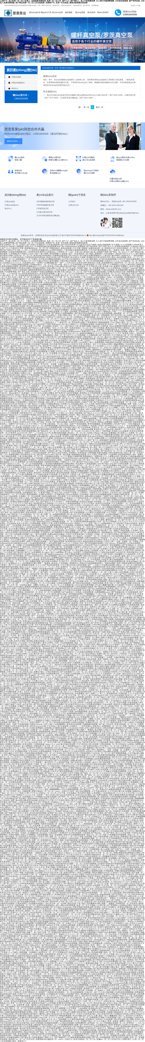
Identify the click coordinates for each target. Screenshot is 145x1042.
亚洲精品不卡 (16, 547)
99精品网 (41, 362)
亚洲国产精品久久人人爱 (122, 996)
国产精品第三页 (129, 912)
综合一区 (75, 451)
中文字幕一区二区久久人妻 (80, 695)
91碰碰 (58, 779)
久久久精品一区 (75, 677)
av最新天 (89, 970)
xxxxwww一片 (83, 880)
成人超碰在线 (75, 516)
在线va (8, 281)
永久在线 (20, 489)
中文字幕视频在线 (132, 505)
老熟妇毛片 (126, 255)
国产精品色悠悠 (109, 590)
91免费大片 (65, 404)
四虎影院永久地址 (19, 281)
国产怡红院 (74, 255)
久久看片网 (45, 407)
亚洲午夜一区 (68, 686)
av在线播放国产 (59, 442)
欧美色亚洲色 (50, 608)
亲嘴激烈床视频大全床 (32, 818)
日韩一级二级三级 (115, 357)
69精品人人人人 (81, 523)
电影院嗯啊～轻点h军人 (68, 661)
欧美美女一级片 (90, 344)
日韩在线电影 (103, 836)
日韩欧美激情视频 (89, 418)
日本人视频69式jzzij (82, 871)
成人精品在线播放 (34, 970)
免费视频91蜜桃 (92, 293)
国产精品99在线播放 (22, 458)
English (133, 5)
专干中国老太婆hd (62, 800)
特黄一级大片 (64, 265)
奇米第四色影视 (49, 473)
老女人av (88, 288)
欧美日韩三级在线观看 (32, 525)
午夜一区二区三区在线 (66, 268)
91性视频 (18, 429)
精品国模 (77, 560)
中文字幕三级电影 (80, 248)
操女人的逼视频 (118, 788)
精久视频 (130, 1019)
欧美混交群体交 (9, 518)
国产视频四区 (135, 643)
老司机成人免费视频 (45, 491)
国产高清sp (115, 836)
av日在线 (64, 757)
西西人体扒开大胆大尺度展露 (30, 599)
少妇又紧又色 (105, 317)
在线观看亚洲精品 (10, 846)
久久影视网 (135, 730)
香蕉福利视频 (82, 398)
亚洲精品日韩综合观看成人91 (23, 760)
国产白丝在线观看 (66, 301)
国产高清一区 (67, 1034)
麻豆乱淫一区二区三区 (70, 275)
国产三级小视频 (41, 254)
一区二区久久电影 (76, 836)
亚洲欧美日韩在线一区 (42, 297)
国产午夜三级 (25, 703)
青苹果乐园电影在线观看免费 (19, 531)
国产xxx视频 (84, 646)
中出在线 (111, 601)
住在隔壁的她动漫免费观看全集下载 (49, 246)
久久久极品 (13, 952)
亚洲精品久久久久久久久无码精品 (95, 699)
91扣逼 (72, 371)
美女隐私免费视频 (93, 274)
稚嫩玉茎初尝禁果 (78, 1012)
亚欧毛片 (122, 512)
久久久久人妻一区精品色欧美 (49, 579)
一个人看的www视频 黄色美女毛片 (91, 429)
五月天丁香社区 (110, 782)
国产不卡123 (14, 565)
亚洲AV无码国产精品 (66, 708)
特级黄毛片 (34, 388)
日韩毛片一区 (114, 683)
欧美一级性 (94, 605)
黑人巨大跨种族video (94, 617)
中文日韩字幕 (79, 990)
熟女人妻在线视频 (119, 257)
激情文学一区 (65, 322)
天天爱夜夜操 (5, 270)
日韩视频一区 (106, 478)
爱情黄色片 (59, 380)
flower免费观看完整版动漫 (120, 326)
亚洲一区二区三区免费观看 (50, 592)
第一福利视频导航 (51, 578)
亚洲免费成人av (100, 601)
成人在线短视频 (50, 853)
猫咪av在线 (67, 710)
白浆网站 (53, 561)
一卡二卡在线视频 (100, 288)
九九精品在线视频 (87, 648)
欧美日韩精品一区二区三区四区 (13, 245)
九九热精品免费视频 (84, 652)
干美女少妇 (11, 976)
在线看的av (81, 920)
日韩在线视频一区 (77, 679)
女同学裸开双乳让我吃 (118, 438)
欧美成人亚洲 (53, 266)
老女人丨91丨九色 (65, 286)
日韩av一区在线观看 (114, 277)
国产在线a (31, 245)
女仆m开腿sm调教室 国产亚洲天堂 (52, 393)
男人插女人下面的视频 (101, 431)
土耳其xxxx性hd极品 (134, 418)
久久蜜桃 (48, 438)
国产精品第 (105, 353)
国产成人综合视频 (76, 581)
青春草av (97, 726)
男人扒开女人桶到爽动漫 (51, 304)
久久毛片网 (29, 322)
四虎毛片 (45, 941)
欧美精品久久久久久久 (12, 263)
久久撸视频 (25, 500)
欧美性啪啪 (19, 556)
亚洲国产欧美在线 (120, 826)
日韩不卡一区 (12, 672)
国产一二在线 (93, 565)
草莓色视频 (125, 531)
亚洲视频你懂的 (82, 471)
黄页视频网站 (115, 545)
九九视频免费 (92, 335)
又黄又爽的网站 (24, 590)
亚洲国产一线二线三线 (29, 960)
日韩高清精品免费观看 (34, 753)
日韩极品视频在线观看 (20, 265)
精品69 (37, 909)
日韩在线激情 (98, 417)
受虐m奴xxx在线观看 (31, 621)
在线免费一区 (38, 826)
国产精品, (19, 348)
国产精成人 (13, 802)
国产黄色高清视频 (51, 373)
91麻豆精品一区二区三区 (31, 637)
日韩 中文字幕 (128, 970)
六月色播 (111, 954)
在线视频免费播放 (77, 364)
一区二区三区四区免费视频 (63, 391)
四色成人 (18, 400)
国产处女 (72, 822)
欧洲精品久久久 (15, 563)
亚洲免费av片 (61, 648)
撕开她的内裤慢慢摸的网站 (130, 284)
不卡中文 (19, 341)
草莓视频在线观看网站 (134, 351)
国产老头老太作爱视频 (133, 757)
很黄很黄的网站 (124, 721)
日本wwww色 (124, 670)
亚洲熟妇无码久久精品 (53, 540)
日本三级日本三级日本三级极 (17, 290)
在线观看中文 (28, 797)
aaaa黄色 (113, 339)
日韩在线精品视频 (30, 880)
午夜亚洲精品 (46, 983)
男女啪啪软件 (88, 469)
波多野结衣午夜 (29, 686)
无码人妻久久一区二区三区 (16, 1008)
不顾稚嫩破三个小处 (24, 550)
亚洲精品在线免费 (86, 900)
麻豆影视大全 (105, 996)
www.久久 (134, 379)
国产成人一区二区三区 (85, 465)
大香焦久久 (15, 572)
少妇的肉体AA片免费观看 (64, 438)
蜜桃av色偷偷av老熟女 (82, 346)
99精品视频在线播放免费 (117, 940)
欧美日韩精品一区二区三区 (128, 248)
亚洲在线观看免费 (32, 520)
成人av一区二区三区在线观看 (57, 512)
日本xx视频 (51, 583)
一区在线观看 (47, 603)
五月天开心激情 (52, 636)
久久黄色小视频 (75, 368)
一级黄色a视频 (109, 563)
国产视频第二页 (45, 880)
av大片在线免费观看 (119, 391)
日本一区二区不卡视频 (39, 670)
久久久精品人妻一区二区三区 (130, 659)
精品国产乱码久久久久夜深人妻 (34, 330)
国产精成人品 (59, 509)
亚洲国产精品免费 (74, 556)
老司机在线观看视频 (62, 342)
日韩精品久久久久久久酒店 (11, 397)
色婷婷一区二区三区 (17, 418)
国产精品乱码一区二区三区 (48, 431)
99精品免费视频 (118, 739)
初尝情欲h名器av (102, 889)
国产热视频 (109, 619)
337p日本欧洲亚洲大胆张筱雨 (111, 737)
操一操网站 (30, 315)
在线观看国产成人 (30, 493)
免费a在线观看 (55, 436)
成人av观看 (127, 315)
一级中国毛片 (48, 762)
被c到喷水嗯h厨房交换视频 (27, 800)
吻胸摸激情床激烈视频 (63, 549)
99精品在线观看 (135, 395)
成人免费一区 (46, 514)
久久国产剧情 (129, 388)
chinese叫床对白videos (93, 540)
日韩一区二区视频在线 (39, 874)
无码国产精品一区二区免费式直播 (90, 268)
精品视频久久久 (73, 330)
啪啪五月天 (124, 661)
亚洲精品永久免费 (8, 588)
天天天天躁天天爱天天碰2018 (40, 331)
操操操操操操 (105, 894)
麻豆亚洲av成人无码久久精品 (63, 471)
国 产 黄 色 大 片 (57, 303)
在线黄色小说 (56, 710)
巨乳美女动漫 (76, 561)
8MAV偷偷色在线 (53, 357)
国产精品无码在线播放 (25, 310)
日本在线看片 (109, 254)
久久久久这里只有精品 (9, 422)
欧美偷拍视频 (83, 764)
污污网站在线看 (7, 1014)
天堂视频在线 (102, 406)
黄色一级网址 (138, 455)
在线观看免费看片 (103, 290)
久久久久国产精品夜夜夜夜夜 (116, 547)
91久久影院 (37, 359)
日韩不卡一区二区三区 (105, 382)
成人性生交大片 (79, 715)
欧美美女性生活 (11, 900)
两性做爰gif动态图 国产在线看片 (118, 436)
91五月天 (122, 306)
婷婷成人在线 (134, 898)
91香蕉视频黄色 (65, 386)
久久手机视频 (134, 391)
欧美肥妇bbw (71, 541)
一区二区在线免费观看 (133, 503)
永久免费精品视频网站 (112, 507)
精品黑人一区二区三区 (77, 433)
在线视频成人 (21, 929)
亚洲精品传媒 (28, 400)
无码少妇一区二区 (83, 817)
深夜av (40, 540)
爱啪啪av (74, 480)
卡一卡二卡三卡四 (20, 522)
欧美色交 (133, 431)
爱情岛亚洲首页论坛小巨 (26, 324)
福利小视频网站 (29, 579)
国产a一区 (124, 449)
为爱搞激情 (105, 315)
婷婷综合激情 (19, 512)
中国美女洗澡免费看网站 (60, 874)
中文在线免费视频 (110, 961)
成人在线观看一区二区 (128, 493)
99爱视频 (130, 272)
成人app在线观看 (30, 435)
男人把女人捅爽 (85, 858)
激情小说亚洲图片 (10, 817)
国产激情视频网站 (31, 360)
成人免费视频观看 (83, 489)
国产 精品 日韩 (24, 272)
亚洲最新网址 (84, 312)
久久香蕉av (124, 710)
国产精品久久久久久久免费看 (114, 909)
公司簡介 (72, 201)
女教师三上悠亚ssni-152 (84, 547)
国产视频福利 (88, 748)
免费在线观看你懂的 (79, 348)
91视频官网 (77, 456)
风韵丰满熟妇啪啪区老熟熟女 (100, 516)
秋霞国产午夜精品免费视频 (42, 272)
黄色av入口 (76, 655)
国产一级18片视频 (115, 764)
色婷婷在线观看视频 (66, 616)
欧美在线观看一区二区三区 (55, 607)
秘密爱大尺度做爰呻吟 (80, 473)
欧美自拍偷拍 (55, 505)
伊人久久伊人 (102, 648)
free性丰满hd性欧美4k (20, 726)
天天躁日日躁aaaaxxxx (96, 281)
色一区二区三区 (108, 409)
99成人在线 (9, 299)
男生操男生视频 (78, 322)
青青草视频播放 (94, 424)
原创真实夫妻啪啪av (67, 808)
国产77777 (101, 941)
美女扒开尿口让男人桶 (21, 862)
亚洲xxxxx (105, 808)
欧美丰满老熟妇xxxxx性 (64, 523)
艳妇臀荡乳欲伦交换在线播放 (43, 500)
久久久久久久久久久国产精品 (132, 446)
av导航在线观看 (134, 543)
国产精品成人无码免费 (50, 275)
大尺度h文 (99, 628)
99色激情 (114, 798)
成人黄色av (16, 476)
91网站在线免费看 (77, 290)
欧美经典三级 (133, 359)
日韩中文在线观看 (46, 630)
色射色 (41, 512)
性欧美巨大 (65, 703)
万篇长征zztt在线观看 (129, 514)
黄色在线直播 (66, 248)
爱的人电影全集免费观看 (64, 484)
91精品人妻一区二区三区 (49, 585)
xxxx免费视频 (114, 989)
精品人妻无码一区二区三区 (118, 304)
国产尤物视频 (95, 270)
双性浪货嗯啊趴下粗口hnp (55, 556)
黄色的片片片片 (138, 1012)
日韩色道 (107, 943)
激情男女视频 (53, 619)
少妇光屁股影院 (58, 531)
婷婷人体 (11, 923)
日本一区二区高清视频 (70, 960)
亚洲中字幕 (23, 366)
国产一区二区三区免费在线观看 (13, 505)
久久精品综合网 (91, 713)
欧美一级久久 (94, 523)
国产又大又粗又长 (101, 970)
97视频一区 (24, 574)
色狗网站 (16, 728)
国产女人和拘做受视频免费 (63, 587)
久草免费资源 (91, 322)
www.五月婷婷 (35, 699)
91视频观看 (109, 871)
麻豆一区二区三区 (50, 808)
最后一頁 (99, 107)
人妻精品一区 (88, 637)
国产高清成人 (9, 777)
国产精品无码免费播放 (57, 375)
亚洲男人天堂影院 (47, 451)
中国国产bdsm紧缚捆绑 (107, 932)
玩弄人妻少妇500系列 (76, 407)
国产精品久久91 (127, 534)
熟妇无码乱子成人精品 (77, 903)
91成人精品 (24, 446)
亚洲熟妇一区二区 (7, 259)
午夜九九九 (96, 331)
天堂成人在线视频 (67, 373)
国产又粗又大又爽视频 (43, 511)
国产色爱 (125, 286)
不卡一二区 (42, 679)
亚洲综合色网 (68, 436)
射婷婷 (84, 516)
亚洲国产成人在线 (55, 813)
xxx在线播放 (28, 303)
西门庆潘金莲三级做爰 (27, 679)
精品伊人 (80, 536)
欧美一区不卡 (114, 648)
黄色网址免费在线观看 (132, 342)
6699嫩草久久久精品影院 (78, 270)
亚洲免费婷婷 (81, 1023)
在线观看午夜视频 (28, 415)
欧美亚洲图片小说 (88, 779)
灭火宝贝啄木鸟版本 (19, 540)
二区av (106, 655)
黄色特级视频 (86, 567)
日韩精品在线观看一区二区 (47, 420)
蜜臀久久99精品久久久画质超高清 (106, 1010)
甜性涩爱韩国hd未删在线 (67, 681)
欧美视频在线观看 (21, 288)
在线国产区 (138, 313)
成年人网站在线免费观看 (65, 905)
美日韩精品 (32, 286)
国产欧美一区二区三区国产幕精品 (84, 295)
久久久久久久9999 (52, 321)
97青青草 (86, 359)
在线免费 (19, 737)
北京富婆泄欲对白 (89, 614)
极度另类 (9, 576)
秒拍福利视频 (97, 952)
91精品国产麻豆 (127, 646)
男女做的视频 (138, 715)
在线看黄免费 (134, 605)
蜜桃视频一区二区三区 (123, 313)
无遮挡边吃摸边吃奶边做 (35, 257)
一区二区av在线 (110, 934)
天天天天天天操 (98, 766)
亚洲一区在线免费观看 (79, 389)
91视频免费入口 (133, 569)
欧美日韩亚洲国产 (102, 912)
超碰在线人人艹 (51, 322)
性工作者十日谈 (51, 386)
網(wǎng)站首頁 (34, 14)
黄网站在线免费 (66, 578)
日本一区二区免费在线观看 (11, 782)
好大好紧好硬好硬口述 (92, 397)
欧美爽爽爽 (83, 831)
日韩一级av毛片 (28, 612)
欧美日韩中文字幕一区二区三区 (99, 853)
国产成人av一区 (68, 398)
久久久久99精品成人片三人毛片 (109, 333)
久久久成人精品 (111, 869)
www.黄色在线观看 (118, 963)
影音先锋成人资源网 (94, 654)
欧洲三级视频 (54, 688)
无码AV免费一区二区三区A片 (44, 996)
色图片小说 (13, 570)
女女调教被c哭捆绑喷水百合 (88, 931)
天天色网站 (138, 596)
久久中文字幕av (31, 424)
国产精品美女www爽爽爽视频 (40, 284)
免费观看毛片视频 (97, 1017)
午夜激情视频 (39, 744)
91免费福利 (32, 505)
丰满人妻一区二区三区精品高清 (130, 525)
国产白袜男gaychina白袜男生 (121, 616)
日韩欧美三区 (16, 797)
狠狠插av (92, 941)
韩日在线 (122, 587)
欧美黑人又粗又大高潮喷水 (69, 467)
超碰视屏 (4, 330)
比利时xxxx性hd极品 (15, 587)
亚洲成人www (78, 487)
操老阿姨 (120, 458)
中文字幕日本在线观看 (72, 590)
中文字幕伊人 (72, 482)
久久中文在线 (37, 817)
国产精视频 (137, 619)
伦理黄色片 (90, 1019)
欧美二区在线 (84, 645)
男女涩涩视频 (119, 1019)
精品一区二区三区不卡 (64, 335)
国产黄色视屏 (64, 257)
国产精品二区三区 (115, 485)
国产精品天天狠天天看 (133, 737)
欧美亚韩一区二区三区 (111, 274)
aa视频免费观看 (59, 514)
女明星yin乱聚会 (55, 518)
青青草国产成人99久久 (78, 690)
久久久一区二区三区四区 (64, 292)
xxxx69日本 (95, 880)
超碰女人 (102, 990)
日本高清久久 (81, 362)
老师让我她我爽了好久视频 (108, 245)
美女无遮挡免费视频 (43, 625)
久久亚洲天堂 (58, 529)
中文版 (138, 5)
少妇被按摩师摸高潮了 (38, 543)
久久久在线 (42, 266)
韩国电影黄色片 (93, 529)
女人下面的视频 (23, 708)
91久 (13, 317)
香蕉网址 (83, 393)
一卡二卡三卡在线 (82, 675)
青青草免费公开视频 (19, 364)
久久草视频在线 (67, 585)
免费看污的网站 (11, 1030)
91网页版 (123, 693)
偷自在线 (45, 561)
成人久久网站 (21, 961)
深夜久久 (17, 319)
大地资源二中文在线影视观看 (131, 654)
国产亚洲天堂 (96, 623)
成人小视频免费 (24, 791)
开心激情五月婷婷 (50, 943)
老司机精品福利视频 (30, 451)
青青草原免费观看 (46, 652)
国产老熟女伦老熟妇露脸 (92, 655)
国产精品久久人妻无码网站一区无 (43, 328)
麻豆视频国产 (44, 446)
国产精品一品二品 (66, 397)
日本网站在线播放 (115, 360)
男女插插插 (90, 386)
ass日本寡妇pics (100, 692)
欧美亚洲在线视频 (34, 418)
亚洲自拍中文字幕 (50, 911)
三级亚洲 (60, 252)
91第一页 (136, 413)
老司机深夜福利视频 (38, 813)
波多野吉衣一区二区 (45, 333)
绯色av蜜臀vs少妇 (118, 491)
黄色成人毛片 (62, 954)
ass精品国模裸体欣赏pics (73, 545)
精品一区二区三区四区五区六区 (87, 643)
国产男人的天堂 (9, 884)
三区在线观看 (105, 739)
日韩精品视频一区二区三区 (103, 384)
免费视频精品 (48, 335)
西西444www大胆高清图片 (39, 798)
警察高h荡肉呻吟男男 (83, 692)
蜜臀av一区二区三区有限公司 (58, 612)
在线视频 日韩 (91, 836)
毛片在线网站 (113, 627)
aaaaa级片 (78, 279)
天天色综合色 (132, 599)
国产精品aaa (46, 596)
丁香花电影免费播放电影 (54, 464)
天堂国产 (52, 413)
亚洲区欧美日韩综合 (67, 426)
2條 (79, 107)
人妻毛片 (42, 379)
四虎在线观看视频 (28, 431)
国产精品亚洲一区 (67, 550)
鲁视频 (52, 979)
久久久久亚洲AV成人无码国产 (117, 268)
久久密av (61, 413)
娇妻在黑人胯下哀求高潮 (95, 902)
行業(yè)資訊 (16, 77)
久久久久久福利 (45, 442)
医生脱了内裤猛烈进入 (100, 556)
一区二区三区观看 (18, 494)
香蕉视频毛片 (36, 509)
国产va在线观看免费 (25, 1007)
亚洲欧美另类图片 (44, 293)
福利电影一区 (90, 697)
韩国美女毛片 (18, 949)
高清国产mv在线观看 (19, 328)
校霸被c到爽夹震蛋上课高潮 (23, 351)
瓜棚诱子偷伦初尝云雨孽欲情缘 (115, 489)
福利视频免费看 (81, 712)
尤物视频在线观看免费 (9, 730)
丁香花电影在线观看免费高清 (76, 250)
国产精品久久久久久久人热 (110, 958)
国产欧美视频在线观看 (86, 339)
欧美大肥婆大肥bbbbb (116, 567)
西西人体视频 (12, 279)
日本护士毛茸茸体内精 (75, 534)
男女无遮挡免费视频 (18, 377)
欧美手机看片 (57, 480)
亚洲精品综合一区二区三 (105, 525)
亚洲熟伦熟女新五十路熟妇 (116, 330)
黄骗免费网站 (119, 344)
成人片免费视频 (64, 742)
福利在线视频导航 (12, 478)
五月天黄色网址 (111, 936)
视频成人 (40, 878)
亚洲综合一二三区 (64, 520)
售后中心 (14, 88)
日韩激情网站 (12, 295)
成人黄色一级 (95, 447)
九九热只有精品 (45, 1027)
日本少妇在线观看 (117, 695)
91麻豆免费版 (28, 369)
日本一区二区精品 (64, 923)
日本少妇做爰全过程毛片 (66, 339)
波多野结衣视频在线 (40, 250)
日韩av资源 (54, 570)
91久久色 (26, 771)
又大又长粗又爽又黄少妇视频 (132, 369)
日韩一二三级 (56, 446)
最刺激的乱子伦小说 (52, 748)
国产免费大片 (18, 333)
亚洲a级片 (90, 578)
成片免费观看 (66, 319)
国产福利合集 (9, 842)
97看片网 (104, 605)
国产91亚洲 (91, 422)
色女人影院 (8, 458)
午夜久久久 (51, 382)
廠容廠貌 (68, 12)
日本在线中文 (133, 512)
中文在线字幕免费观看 (98, 250)
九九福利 (133, 406)
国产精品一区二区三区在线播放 (97, 775)
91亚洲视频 (42, 476)
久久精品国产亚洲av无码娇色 (126, 523)
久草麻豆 (107, 771)
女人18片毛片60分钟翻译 (81, 862)
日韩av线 (139, 979)
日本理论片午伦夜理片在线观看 (88, 885)
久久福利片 (5, 540)
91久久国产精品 (120, 574)
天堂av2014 (136, 610)
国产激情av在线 (111, 813)
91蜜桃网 (113, 455)
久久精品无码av (54, 766)
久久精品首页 (70, 961)
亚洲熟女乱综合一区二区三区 (98, 722)
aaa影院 (24, 634)
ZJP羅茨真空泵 (42, 209)
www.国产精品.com (36, 377)
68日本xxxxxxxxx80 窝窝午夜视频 (93, 411)
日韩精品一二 (75, 726)
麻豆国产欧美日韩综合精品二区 (77, 1005)
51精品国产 (53, 833)
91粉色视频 (132, 703)
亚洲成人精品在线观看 (74, 617)
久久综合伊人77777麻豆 (110, 286)
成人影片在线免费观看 (103, 313)
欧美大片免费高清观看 (32, 335)
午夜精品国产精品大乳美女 (79, 945)
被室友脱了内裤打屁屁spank (49, 324)
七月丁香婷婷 (59, 733)
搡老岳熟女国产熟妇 (68, 266)
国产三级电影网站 (41, 487)
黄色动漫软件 (79, 978)
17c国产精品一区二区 (9, 275)
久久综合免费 (124, 833)
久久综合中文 (60, 503)
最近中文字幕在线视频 (30, 375)
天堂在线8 (33, 751)
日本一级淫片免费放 (120, 317)
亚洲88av (104, 806)
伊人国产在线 (99, 484)
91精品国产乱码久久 (77, 440)
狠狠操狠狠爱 (104, 322)
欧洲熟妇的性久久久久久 (55, 377)
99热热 (63, 321)
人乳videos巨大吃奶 (76, 728)
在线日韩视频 (5, 353)
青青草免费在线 (85, 299)
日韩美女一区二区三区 (84, 438)
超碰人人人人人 (61, 1007)
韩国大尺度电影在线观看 (37, 541)
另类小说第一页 (43, 932)
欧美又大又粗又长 (111, 540)
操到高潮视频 (133, 809)
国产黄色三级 (6, 512)
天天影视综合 (116, 701)
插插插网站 (17, 744)
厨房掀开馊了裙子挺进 (39, 574)
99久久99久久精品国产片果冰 (23, 292)
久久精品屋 (116, 556)
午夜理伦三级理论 (21, 809)
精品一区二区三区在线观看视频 (91, 261)
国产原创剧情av (38, 317)
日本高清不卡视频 (19, 407)
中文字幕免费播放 (134, 851)
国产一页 (72, 254)
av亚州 (69, 941)
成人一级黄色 (114, 250)
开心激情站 (61, 981)
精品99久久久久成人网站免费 (85, 259)
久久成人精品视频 (52, 663)
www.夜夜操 (68, 279)
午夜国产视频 (44, 493)
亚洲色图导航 (128, 482)
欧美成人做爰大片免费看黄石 (123, 775)
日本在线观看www (45, 1005)
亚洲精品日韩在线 (121, 1014)
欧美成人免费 (9, 800)
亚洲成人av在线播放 (120, 431)
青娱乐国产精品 (42, 288)
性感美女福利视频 (68, 925)
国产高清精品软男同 (81, 623)
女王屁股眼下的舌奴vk (124, 585)
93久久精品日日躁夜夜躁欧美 (18, 283)
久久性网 (102, 916)
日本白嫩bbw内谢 (58, 717)
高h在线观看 (38, 342)
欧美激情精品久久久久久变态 (19, 681)
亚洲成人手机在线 (131, 485)
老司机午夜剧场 (107, 681)
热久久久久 (45, 480)
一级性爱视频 (137, 255)
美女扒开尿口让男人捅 (95, 306)
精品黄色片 (5, 527)
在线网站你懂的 (23, 646)
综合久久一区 (38, 426)
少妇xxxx (78, 748)
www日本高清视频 (11, 389)
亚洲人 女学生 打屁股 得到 (111, 550)
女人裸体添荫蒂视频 (76, 1019)
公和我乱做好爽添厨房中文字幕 (120, 460)
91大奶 (74, 703)
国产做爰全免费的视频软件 (91, 255)
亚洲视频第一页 (78, 284)
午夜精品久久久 (94, 688)
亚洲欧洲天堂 (42, 690)
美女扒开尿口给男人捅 (14, 596)
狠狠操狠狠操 (16, 697)
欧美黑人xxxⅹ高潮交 (79, 342)
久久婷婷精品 (113, 265)
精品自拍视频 (115, 482)
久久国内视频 (12, 337)
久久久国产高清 (117, 981)
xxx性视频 (51, 1003)
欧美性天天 (118, 478)
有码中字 (65, 737)
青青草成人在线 (127, 415)
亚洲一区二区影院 (83, 952)
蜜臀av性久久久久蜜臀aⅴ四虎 (107, 456)
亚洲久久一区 (125, 607)
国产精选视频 (135, 489)
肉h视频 (118, 822)
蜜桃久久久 (23, 655)
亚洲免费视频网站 (117, 418)
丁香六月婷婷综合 (50, 929)
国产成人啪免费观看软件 (109, 487)
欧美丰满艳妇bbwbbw (98, 683)
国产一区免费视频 (40, 570)
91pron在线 (139, 847)
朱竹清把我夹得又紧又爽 (135, 469)
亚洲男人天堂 (5, 578)
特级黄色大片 (97, 554)
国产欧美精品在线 (66, 693)
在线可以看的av (80, 572)
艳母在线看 (128, 768)
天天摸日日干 (64, 474)
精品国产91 (47, 346)
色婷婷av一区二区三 (77, 786)
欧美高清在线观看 (22, 616)
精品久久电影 (120, 599)
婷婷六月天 (9, 751)
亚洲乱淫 (18, 992)
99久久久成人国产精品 (71, 357)
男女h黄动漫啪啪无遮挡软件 (38, 306)
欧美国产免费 (16, 303)
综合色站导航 (5, 949)
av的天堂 (140, 625)
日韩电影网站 (85, 753)
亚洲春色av (103, 802)
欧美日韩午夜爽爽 (12, 891)
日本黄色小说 (16, 621)
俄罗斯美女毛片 (94, 373)
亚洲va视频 (56, 507)
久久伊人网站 (96, 308)
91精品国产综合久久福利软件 (97, 545)
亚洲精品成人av (17, 313)
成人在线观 (68, 447)
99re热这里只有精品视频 (113, 679)
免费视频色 (64, 295)
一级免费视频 (37, 373)
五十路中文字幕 (20, 484)
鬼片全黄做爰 (63, 726)
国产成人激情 (44, 882)
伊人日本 (62, 283)
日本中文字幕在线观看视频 (129, 259)
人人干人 (35, 590)
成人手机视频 (37, 458)
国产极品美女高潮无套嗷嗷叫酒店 (17, 822)
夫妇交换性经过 (25, 570)
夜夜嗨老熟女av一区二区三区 (37, 248)
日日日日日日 (31, 549)
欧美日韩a (111, 413)
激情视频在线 (9, 961)
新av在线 (110, 429)
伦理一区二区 (80, 911)
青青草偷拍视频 (49, 418)
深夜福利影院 (119, 922)
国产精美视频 (9, 550)
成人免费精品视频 (33, 561)
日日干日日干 (48, 659)
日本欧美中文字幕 (99, 360)
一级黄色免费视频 (71, 502)
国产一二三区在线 (36, 433)
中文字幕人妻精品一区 (135, 299)
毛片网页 (89, 512)
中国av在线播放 (108, 270)
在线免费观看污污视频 (45, 351)
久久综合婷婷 (98, 346)
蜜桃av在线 (139, 482)
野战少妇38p (51, 257)
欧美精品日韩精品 (117, 855)
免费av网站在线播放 (93, 496)
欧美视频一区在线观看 (40, 771)
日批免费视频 (86, 960)
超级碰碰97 (21, 259)
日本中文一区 (91, 621)
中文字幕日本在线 (101, 784)
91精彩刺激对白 (124, 650)
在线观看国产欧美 (59, 849)
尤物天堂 (126, 701)
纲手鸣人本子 (30, 333)
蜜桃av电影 (130, 684)
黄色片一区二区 (116, 806)
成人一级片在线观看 (38, 534)
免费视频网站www (102, 592)
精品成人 (79, 636)
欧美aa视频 (134, 876)
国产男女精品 (39, 704)
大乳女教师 (103, 610)
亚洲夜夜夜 (23, 275)
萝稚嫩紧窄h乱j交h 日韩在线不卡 (115, 856)
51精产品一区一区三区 (14, 536)
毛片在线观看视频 (66, 666)
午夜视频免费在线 (73, 377)
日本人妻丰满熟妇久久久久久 (42, 871)
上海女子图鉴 (117, 943)
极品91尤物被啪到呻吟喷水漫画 (62, 670)
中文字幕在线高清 (99, 791)
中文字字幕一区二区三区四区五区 (56, 912)
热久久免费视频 (57, 552)
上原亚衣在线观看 (57, 574)
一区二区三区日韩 (49, 265)
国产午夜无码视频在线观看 (95, 272)
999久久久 (132, 293)
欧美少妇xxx (56, 737)
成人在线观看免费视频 (123, 760)
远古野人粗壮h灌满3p (125, 960)
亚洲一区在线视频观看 (12, 581)
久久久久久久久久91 (78, 806)
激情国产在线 (34, 661)
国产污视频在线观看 (74, 989)
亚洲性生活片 (110, 248)
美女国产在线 (119, 424)
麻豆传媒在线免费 (67, 744)
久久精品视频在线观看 (9, 1028)
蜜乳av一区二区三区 (124, 565)
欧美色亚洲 (36, 295)
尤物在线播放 (60, 270)
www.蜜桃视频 (116, 625)
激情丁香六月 (93, 440)
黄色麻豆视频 (30, 355)
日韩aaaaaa (55, 668)
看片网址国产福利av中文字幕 (72, 598)
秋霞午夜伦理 (34, 275)
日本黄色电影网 (53, 245)
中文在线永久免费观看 (110, 355)
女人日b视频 (36, 864)
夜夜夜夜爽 (90, 379)
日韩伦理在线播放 (109, 498)
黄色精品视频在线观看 (130, 741)
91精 (96, 377)
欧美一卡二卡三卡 (135, 257)
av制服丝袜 (125, 683)
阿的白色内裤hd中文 (57, 855)
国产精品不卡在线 (116, 802)
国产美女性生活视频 (111, 308)
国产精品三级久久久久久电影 (119, 941)
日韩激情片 (63, 838)
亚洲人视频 (55, 306)
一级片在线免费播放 (119, 353)
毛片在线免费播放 (32, 596)
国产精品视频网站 (60, 415)
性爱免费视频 (27, 853)
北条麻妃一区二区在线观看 (30, 496)
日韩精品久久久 (98, 817)
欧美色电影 (10, 310)
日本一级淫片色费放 (76, 293)
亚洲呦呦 (39, 797)
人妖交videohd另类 (92, 355)
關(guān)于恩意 (46, 14)
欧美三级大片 (110, 583)
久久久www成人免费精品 (62, 1017)
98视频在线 (49, 999)
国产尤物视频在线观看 (101, 527)
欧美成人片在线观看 (60, 563)
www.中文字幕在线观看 (74, 987)
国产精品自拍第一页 (13, 326)
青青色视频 (81, 755)
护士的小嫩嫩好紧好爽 (104, 585)
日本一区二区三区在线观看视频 (45, 693)
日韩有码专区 (37, 547)
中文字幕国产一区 (116, 645)
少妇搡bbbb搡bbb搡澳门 (123, 301)
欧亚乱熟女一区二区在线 (71, 431)
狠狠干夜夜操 (12, 382)
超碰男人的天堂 (58, 731)
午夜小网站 (95, 458)
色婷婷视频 (138, 996)
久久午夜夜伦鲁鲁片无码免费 (46, 474)
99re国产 (115, 369)
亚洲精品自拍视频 (119, 500)
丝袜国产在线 (6, 934)
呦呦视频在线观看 (41, 303)
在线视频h (15, 762)
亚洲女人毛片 (103, 701)
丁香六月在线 (49, 795)
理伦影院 (45, 972)
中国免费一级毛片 (90, 762)
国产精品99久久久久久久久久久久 (122, 366)
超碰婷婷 (63, 741)
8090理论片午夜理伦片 (119, 283)
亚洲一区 (113, 659)
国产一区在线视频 (14, 525)
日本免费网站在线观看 (78, 954)
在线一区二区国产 (102, 462)
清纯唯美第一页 (31, 592)
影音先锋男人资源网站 (113, 362)
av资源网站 (112, 427)
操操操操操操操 (38, 337)
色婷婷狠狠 (60, 444)
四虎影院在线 (13, 438)
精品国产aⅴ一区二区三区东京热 (18, 426)
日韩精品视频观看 (64, 583)
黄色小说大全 (47, 1019)
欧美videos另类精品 (96, 436)
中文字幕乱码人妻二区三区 (123, 335)
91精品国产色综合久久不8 (55, 713)
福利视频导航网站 (76, 594)
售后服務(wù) (50, 91)
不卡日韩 (68, 409)
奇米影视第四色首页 (30, 274)
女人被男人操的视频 (69, 312)
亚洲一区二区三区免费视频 (29, 277)
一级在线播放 (104, 364)
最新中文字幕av (74, 359)
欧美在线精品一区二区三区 (81, 328)
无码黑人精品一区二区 (44, 478)
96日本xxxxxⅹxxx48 (50, 295)
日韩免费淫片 (21, 608)
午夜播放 (70, 574)
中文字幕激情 (96, 590)
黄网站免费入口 (101, 438)
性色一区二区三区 (65, 379)
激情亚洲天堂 (138, 780)
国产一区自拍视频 (125, 1017)
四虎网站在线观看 (118, 1036)
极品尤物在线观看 (26, 380)
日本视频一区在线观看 (119, 690)
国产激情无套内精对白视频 (104, 960)
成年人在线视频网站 (57, 724)
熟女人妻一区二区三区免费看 (46, 353)
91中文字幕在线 (48, 621)
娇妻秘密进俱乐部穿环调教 (56, 485)
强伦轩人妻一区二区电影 (81, 474)
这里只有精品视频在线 (107, 820)
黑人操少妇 (72, 514)
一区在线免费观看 (132, 426)
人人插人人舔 (72, 804)
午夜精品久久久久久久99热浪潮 (109, 400)
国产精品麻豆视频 (124, 583)
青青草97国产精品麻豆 (104, 404)
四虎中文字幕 (18, 865)
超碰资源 (140, 265)
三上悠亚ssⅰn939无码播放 (33, 485)
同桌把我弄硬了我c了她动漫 (123, 713)
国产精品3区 (18, 355)
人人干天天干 (97, 1001)
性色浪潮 (86, 590)
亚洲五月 (4, 371)
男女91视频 (122, 703)
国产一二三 (39, 322)
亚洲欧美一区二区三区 (44, 380)
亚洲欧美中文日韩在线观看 (62, 281)
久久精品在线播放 (62, 1001)
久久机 (52, 444)
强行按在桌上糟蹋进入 (18, 829)
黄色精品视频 (76, 310)
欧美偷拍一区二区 (101, 502)
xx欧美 (138, 532)
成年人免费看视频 (96, 342)
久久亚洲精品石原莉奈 (108, 672)
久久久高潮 (89, 404)
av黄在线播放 (99, 277)
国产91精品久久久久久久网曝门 (107, 407)
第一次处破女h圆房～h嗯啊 (27, 585)
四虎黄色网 (109, 842)
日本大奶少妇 (90, 549)
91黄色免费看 (112, 306)
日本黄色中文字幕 (79, 918)
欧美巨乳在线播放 (30, 397)
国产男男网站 (112, 905)
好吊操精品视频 (117, 831)
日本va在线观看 (71, 494)
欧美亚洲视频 (73, 393)
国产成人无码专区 (110, 654)
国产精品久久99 (72, 326)
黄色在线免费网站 (119, 290)
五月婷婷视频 (76, 265)
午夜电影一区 (30, 706)
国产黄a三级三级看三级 (131, 386)
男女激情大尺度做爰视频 (86, 464)
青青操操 (93, 531)
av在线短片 (10, 885)
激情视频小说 (35, 920)
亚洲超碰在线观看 (64, 382)
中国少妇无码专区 (87, 608)
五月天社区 (9, 905)
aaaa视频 (88, 384)
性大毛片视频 (49, 547)
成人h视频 (73, 341)
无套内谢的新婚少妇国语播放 (15, 558)
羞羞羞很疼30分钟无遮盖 (22, 1025)
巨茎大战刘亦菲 (6, 873)
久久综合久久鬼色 (28, 507)
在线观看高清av (117, 505)
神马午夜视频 (80, 659)
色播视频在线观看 (90, 724)
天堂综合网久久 (6, 484)
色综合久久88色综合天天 (17, 804)
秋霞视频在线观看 (100, 858)
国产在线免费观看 (77, 512)
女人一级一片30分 (40, 869)
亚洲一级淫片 (126, 250)
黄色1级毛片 (22, 518)
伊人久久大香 (25, 337)
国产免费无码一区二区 (9, 447)
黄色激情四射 (112, 693)
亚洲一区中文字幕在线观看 (90, 603)
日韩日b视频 (22, 773)
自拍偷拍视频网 (112, 514)
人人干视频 (70, 362)
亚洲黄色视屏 (88, 265)
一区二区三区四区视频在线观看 (114, 945)
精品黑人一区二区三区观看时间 (118, 375)
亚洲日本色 (132, 594)
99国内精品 (55, 248)
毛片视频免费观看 (130, 312)
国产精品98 (102, 366)
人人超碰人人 (10, 827)
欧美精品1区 (128, 847)
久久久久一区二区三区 (69, 411)
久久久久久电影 (42, 789)
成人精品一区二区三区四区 (126, 681)
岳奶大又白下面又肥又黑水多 (65, 308)
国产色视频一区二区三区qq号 (78, 509)
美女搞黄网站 (24, 811)
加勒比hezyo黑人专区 (39, 724)
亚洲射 (59, 990)
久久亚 (77, 1021)
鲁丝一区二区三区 (8, 889)
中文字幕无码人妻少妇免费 (98, 266)
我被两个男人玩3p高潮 (122, 422)
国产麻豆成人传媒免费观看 (81, 570)
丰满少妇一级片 (13, 690)
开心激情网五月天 (90, 283)
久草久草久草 (71, 831)
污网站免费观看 (15, 940)
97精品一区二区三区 (104, 420)
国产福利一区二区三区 (110, 415)
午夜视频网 (103, 621)
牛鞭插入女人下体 (111, 449)
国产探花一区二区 (103, 788)
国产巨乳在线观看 (68, 245)
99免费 (44, 375)
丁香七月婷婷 (87, 277)
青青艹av (88, 520)
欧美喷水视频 (85, 326)
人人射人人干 (107, 643)
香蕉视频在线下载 (7, 739)
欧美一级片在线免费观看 (80, 791)
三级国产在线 (108, 496)
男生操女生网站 (24, 268)
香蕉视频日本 (42, 885)
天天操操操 (107, 818)
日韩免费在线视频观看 (94, 380)
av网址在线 (132, 896)
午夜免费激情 (95, 840)
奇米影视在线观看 (72, 402)
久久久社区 (117, 759)
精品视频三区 (28, 788)
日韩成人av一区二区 (64, 317)
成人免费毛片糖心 (37, 672)
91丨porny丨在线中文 (60, 791)
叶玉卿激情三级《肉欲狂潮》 (69, 418)
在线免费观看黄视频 (102, 759)
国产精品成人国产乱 (22, 552)
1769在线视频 (62, 909)
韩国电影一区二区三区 (111, 777)
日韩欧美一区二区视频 (39, 730)
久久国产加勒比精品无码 (39, 522)
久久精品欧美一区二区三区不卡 (56, 389)
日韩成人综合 (78, 543)
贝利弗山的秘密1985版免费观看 (40, 527)
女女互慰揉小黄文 (67, 636)
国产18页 (112, 697)
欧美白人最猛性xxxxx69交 (70, 469)
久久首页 (73, 950)
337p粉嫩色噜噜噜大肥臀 (68, 1025)
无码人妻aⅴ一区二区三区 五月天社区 (40, 339)
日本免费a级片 (91, 487)
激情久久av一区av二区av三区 (53, 645)
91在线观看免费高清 (8, 956)
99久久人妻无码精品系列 (51, 654)
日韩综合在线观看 (100, 299)
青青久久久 (102, 1028)
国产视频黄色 (92, 780)
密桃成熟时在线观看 (113, 342)
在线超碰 (122, 339)
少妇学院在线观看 (39, 453)
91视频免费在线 (52, 404)
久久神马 (21, 748)
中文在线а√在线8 (105, 344)
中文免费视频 (121, 404)
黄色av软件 (28, 469)
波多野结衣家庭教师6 (118, 784)
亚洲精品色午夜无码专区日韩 (99, 257)
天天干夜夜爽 (36, 762)
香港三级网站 (79, 379)
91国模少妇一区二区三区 (119, 610)
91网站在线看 (100, 844)
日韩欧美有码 (62, 369)
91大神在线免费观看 (35, 462)
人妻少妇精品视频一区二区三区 (31, 456)
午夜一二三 (5, 274)
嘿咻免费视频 (60, 735)
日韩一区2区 (76, 912)
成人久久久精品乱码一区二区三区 (83, 701)
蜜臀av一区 (133, 331)
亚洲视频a (113, 858)
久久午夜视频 (126, 245)
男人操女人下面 (89, 460)
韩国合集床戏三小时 (119, 722)
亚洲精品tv (41, 245)
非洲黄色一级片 (94, 292)
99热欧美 (123, 480)
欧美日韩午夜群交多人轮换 (90, 263)
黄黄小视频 (100, 637)
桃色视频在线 (107, 532)
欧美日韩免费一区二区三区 (126, 724)
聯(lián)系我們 (102, 12)
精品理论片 (33, 634)
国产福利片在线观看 (48, 360)
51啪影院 (140, 420)
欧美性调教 (24, 762)
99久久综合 (65, 679)
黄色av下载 (29, 348)
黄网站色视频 (79, 386)
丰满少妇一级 (132, 339)
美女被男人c (122, 433)
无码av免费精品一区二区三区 (73, 306)
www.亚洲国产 (11, 1019)
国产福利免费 (117, 388)
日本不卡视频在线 (81, 447)
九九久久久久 (117, 398)
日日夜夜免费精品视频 (81, 625)
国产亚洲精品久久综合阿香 (11, 824)
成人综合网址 (42, 891)
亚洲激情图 (75, 674)
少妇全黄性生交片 (24, 588)
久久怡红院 (59, 402)
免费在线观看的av (92, 538)
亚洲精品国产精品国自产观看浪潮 (66, 366)
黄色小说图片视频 (101, 666)
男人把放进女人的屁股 (125, 744)
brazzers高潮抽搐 (99, 627)
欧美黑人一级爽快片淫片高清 (117, 319)
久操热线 (134, 246)
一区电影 (31, 885)
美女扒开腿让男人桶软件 (35, 536)
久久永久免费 (58, 362)
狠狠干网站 (49, 371)
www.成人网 (117, 444)
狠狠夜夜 (23, 406)
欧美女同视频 (50, 931)
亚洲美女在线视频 (86, 668)
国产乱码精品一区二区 (22, 826)
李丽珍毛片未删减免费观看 (104, 474)
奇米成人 (49, 342)
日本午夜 (102, 636)
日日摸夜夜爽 (128, 507)
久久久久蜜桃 (119, 467)
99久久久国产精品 (128, 1010)
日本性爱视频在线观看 (84, 587)
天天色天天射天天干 (8, 748)
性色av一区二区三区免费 (118, 324)
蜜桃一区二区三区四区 (128, 623)
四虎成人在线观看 (91, 550)
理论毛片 (114, 371)
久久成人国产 (63, 328)
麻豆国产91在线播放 (31, 603)
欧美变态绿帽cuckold (30, 312)
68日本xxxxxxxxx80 (38, 726)
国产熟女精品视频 (101, 402)
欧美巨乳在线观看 (103, 503)
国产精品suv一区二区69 (98, 348)
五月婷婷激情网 (42, 657)
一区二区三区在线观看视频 (32, 464)
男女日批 (30, 950)
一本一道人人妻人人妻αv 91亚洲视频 (47, 447)
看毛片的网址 (114, 534)
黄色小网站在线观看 (62, 284)
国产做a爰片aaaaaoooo (54, 554)
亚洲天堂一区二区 (99, 427)
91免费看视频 (11, 272)
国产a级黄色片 (68, 592)
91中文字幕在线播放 (37, 994)
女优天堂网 (78, 771)
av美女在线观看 (102, 769)
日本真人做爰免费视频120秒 (37, 489)
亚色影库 (82, 266)
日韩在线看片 (25, 786)
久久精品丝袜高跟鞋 (107, 552)
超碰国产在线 (127, 965)
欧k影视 (75, 603)
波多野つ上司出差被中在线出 (56, 440)
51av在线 (23, 643)
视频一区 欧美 (88, 889)
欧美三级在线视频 (16, 520)
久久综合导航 (18, 598)
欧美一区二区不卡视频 (62, 346)
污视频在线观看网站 (8, 473)
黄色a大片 (40, 438)
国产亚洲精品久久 (32, 395)
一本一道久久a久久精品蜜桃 (110, 893)
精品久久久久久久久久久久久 (12, 315)
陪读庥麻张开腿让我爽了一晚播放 (24, 569)
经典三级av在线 (81, 574)
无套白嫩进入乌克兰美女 (13, 753)
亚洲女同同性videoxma (71, 847)
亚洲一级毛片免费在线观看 (132, 407)
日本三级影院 (58, 617)
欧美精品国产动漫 (120, 337)
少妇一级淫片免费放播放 (81, 949)
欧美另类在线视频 (26, 471)
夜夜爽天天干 (18, 578)
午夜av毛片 (111, 949)
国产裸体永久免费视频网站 (63, 313)
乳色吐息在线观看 (126, 798)
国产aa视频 (70, 531)
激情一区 (89, 284)
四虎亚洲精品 (35, 279)
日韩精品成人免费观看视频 (31, 389)
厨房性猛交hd (124, 346)
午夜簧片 (78, 397)
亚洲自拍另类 (6, 945)
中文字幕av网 (133, 753)
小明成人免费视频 (83, 873)
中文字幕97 (128, 364)
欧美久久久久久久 (28, 467)
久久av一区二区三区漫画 (87, 822)
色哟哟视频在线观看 (123, 619)
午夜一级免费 (108, 594)
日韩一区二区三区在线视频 (11, 357)
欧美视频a (140, 348)
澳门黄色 (114, 476)
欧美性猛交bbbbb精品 (43, 255)
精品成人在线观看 (85, 703)
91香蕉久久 (80, 391)
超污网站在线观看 (55, 476)
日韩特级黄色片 (19, 958)
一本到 (127, 357)
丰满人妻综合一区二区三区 (72, 272)
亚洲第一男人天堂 (7, 585)
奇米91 (45, 444)
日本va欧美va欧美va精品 (123, 341)
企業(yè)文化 (73, 205)
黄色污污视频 (30, 293)
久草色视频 (43, 956)
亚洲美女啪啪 (10, 713)
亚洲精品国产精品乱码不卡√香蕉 (39, 733)
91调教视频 (49, 263)
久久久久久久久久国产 (48, 397)
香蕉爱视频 (54, 254)
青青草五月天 (96, 493)
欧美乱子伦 (41, 741)
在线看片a (7, 663)
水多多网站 (84, 494)
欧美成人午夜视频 (122, 275)
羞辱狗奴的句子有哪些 (55, 704)
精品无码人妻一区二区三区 (14, 666)
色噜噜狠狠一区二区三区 (45, 369)
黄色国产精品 (9, 362)
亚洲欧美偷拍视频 (59, 433)
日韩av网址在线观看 (68, 261)
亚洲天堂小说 (134, 462)
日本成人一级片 (106, 860)
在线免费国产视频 (110, 623)
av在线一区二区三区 (35, 931)
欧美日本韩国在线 (86, 665)
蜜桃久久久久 (139, 824)
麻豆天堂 (16, 507)
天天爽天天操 (37, 681)
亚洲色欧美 (82, 453)
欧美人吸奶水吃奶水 (93, 728)
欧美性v (121, 427)
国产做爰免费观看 (93, 679)
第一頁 (86, 107)
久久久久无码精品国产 (51, 699)
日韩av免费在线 (52, 672)
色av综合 (44, 833)
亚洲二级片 (139, 706)
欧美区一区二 (58, 326)
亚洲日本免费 (37, 283)
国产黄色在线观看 (99, 800)
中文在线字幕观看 (32, 480)
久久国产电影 (5, 894)
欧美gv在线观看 (136, 304)
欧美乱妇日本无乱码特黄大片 (15, 404)
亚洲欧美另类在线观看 (96, 1012)
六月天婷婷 (8, 552)
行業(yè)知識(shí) (18, 83)
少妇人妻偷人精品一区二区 (39, 281)
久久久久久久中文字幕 (40, 639)
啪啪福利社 (97, 350)
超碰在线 (96, 326)
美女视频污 (99, 730)
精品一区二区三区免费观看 (79, 315)
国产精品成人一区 (45, 435)
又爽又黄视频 (123, 932)
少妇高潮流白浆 (109, 793)
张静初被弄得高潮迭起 (66, 931)
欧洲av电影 (5, 650)
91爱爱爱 (80, 697)
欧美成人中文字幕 (108, 458)
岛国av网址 (40, 612)
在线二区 (123, 570)
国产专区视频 (64, 719)
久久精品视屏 (84, 681)
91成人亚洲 (83, 480)
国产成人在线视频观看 (101, 303)
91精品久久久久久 (112, 261)
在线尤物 (43, 619)
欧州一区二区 (52, 675)
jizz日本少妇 (67, 259)
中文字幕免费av (15, 485)
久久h (32, 288)
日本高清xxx (106, 398)
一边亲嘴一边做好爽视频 (59, 364)
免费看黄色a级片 (112, 646)
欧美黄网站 (6, 476)
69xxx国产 (63, 947)
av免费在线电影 (56, 250)
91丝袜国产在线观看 (40, 344)
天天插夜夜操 (122, 898)
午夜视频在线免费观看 (57, 627)
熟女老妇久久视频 (78, 257)
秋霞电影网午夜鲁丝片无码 (39, 717)
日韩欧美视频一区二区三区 (20, 411)
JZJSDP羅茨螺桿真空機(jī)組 (48, 216)
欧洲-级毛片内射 (87, 628)
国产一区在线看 (38, 616)
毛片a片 (105, 446)
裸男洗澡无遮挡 (9, 695)
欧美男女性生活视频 (49, 844)
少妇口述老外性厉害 (31, 759)
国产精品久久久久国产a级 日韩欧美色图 (113, 379)
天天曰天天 (15, 645)
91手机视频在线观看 (85, 976)
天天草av (9, 601)
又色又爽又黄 (34, 364)
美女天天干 (53, 666)
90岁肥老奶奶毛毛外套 (14, 628)
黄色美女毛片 (121, 359)
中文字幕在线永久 (18, 527)
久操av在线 (110, 748)
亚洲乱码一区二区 (10, 380)
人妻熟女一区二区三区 (78, 958)
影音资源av (87, 726)
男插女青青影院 (70, 476)
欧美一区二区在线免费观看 (93, 319)
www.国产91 (19, 491)
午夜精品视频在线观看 (9, 266)
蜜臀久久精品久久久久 (18, 440)
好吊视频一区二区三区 (116, 916)
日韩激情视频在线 (90, 552)
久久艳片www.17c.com (125, 708)
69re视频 (107, 397)
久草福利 (135, 531)
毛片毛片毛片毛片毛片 (71, 699)
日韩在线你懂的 (133, 864)
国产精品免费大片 (89, 576)
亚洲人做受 (94, 865)
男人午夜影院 (135, 925)
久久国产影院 (101, 265)
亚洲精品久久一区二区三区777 (99, 297)
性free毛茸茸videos (71, 458)
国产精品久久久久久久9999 (95, 413)
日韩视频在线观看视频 (18, 674)
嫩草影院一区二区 (113, 520)
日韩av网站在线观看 (31, 465)
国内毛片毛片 (117, 757)
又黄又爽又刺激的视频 (59, 657)
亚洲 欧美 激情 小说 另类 (131, 779)
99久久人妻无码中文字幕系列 (87, 996)
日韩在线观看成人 (33, 391)
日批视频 (131, 808)
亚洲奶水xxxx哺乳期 (136, 480)
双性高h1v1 (127, 393)
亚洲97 (100, 927)
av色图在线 (133, 353)
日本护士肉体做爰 (19, 270)
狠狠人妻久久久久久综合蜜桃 (112, 279)
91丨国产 (99, 547)
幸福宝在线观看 (11, 532)
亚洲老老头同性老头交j (63, 588)
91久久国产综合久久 (59, 788)
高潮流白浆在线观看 (128, 540)
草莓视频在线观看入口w (126, 748)
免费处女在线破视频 (87, 932)
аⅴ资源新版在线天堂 (89, 630)
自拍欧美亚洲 (101, 324)
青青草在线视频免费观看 (72, 304)
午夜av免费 (28, 326)
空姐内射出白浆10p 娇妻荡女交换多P (22, 856)
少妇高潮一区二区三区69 (33, 779)
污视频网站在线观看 (61, 348)
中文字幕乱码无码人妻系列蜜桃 (46, 261)
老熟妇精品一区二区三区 (93, 337)
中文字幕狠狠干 (83, 426)
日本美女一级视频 (8, 301)
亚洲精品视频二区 (91, 317)
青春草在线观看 (44, 529)
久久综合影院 (59, 804)
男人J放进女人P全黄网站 (101, 301)
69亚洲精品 (123, 782)
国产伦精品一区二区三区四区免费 (125, 900)
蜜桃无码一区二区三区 (124, 496)
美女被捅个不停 (64, 496)
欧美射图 (94, 737)
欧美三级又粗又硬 (44, 415)
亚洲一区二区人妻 (35, 371)
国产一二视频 (81, 373)
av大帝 (48, 433)
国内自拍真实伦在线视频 (29, 532)
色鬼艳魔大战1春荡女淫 (80, 435)
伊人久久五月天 (129, 303)
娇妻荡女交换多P (24, 889)
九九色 (114, 670)
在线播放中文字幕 (133, 473)
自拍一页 (69, 560)
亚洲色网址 (15, 634)
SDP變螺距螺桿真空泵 (45, 201)
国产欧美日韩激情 (106, 1032)
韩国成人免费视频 (16, 246)
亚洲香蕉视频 (68, 518)
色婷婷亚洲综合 (68, 465)
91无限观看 (30, 755)
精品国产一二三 (61, 637)
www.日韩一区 (62, 538)
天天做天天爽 (18, 894)
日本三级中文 (105, 999)
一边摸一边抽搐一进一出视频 (127, 541)
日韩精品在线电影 (19, 607)
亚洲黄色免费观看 (82, 301)
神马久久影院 (107, 292)
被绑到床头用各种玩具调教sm (51, 827)
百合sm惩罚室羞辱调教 (84, 585)
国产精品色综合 (31, 379)
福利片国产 (137, 250)
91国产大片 (23, 994)
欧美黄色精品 (138, 393)
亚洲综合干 (114, 288)
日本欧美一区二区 (10, 670)
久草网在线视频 (96, 619)
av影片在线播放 (137, 274)
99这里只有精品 (80, 558)
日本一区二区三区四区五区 (39, 558)
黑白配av (14, 406)
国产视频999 (56, 532)
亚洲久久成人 (136, 952)
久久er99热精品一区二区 (29, 514)
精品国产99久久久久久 (125, 254)
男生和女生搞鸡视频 (22, 701)
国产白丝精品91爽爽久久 (38, 384)
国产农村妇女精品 (90, 746)
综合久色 (77, 319)
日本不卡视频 (73, 773)
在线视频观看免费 (92, 279)
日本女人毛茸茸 (97, 646)
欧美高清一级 (82, 254)
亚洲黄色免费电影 (122, 246)
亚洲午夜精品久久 (30, 992)
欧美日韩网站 (31, 898)
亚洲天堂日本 (73, 753)
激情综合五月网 (98, 509)
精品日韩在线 (96, 882)
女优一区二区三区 (19, 619)
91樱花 (47, 458)
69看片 (131, 290)
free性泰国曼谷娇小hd (110, 442)
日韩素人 (92, 878)
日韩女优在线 (97, 891)
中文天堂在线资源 (60, 677)
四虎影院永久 (57, 884)
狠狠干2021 (15, 500)
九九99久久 (86, 431)
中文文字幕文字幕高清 (125, 874)
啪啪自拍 (107, 312)
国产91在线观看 (84, 427)
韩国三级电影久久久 (31, 304)
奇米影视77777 (105, 713)
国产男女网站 (29, 420)
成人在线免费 (62, 290)
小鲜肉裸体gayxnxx (74, 746)
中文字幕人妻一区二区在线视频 (124, 827)
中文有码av (51, 726)
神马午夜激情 (76, 809)
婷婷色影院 (139, 565)
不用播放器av (111, 956)
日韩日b (10, 632)
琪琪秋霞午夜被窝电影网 (13, 322)
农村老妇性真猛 (28, 789)
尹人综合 (43, 518)
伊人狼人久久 (108, 603)
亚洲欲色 (46, 802)
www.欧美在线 (103, 371)
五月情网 (21, 473)
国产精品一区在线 (44, 422)
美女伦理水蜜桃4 (13, 373)
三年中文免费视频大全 (12, 771)
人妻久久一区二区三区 (65, 274)
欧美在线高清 (120, 377)
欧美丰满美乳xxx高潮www (45, 252)
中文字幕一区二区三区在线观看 (68, 277)
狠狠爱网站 (89, 525)
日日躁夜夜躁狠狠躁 (71, 532)
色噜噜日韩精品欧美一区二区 (125, 494)
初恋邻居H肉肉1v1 (64, 351)
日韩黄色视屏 (10, 1016)
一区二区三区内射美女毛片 (41, 417)
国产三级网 (90, 693)
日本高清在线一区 (14, 876)
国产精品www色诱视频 (88, 893)
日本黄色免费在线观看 (126, 697)
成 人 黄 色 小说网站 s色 (93, 449)
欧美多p (24, 645)
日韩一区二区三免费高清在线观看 (54, 516)
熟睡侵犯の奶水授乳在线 (27, 827)
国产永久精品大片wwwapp (107, 710)
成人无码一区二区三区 (79, 737)
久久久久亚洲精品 (12, 467)
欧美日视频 (137, 958)
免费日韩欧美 (74, 400)
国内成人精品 (56, 858)
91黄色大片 (5, 610)
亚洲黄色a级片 (21, 632)
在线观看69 (17, 386)
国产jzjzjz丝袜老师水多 (34, 556)
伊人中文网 (85, 827)
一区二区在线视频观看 (74, 992)
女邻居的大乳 (34, 645)
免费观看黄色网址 (90, 739)
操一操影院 (23, 893)
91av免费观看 (59, 297)
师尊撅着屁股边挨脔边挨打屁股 (73, 688)
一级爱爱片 (38, 853)
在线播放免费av (11, 851)
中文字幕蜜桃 (111, 522)
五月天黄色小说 (130, 362)
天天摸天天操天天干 (82, 826)
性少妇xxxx (24, 871)
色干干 (8, 999)
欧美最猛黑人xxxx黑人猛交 (40, 366)
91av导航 (20, 449)
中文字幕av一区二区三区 (93, 395)
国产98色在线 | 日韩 (49, 661)
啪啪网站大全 (116, 847)
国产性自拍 (24, 279)
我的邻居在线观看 (14, 442)
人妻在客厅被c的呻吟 (111, 255)
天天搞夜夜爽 (13, 413)
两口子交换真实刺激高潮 (10, 431)
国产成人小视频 (11, 978)
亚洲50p (30, 511)
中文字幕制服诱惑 (114, 838)
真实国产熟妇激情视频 (42, 308)
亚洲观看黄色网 (125, 371)
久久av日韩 (95, 435)
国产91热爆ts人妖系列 (106, 549)
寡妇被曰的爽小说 (106, 377)
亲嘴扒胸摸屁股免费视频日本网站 (127, 853)
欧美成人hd (17, 759)
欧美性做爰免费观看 (96, 811)
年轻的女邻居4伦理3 (93, 874)
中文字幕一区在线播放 (43, 326)
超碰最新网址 (107, 523)
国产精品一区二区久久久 (120, 252)
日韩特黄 (105, 326)
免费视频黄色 (129, 420)
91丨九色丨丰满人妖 (73, 252)
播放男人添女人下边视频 (76, 297)
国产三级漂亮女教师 (19, 654)
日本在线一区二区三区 (101, 753)
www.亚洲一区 (76, 1032)
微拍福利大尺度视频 (123, 728)
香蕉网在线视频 (121, 331)
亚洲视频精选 (113, 295)
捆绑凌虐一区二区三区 (98, 706)
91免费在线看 (81, 436)
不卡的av (4, 469)
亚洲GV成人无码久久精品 (19, 498)
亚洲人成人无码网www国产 (79, 1010)
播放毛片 (71, 652)
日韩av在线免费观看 (118, 502)
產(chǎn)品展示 (57, 14)
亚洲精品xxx (12, 509)
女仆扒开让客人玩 (117, 684)
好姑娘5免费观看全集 (18, 252)
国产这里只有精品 (57, 288)
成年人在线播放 (45, 655)
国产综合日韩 (116, 315)
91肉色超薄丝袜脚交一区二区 (125, 529)
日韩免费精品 (135, 710)
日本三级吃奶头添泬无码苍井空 (68, 614)
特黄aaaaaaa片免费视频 (75, 246)
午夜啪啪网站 (85, 891)
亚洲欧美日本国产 (67, 974)
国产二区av (31, 741)
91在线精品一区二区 (129, 261)
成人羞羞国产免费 (101, 252)
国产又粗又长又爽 (65, 826)
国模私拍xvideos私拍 (9, 655)
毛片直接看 (137, 692)
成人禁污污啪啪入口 (70, 324)
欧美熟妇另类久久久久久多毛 (132, 578)
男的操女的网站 (39, 268)
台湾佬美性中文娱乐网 (54, 876)
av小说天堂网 (106, 529)
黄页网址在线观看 (58, 407)
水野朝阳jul (64, 605)
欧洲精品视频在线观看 (20, 502)
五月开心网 (130, 815)
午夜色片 (56, 751)
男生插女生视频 (82, 616)
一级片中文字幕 (116, 889)
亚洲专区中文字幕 (61, 806)
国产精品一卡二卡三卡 (15, 561)
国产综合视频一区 (19, 482)
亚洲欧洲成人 (42, 695)
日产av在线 (95, 442)
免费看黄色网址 (135, 940)
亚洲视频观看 (5, 409)
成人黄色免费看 (106, 293)
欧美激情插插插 (124, 455)
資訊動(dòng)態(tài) (66, 68)
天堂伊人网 (109, 541)
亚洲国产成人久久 (104, 641)
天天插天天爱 (42, 836)
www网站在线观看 (114, 518)
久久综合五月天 (106, 773)
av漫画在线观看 (15, 350)
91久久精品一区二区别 (74, 380)
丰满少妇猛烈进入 (24, 342)
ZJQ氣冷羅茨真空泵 (44, 212)
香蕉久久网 (24, 793)
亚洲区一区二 (91, 916)
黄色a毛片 (29, 246)
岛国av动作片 (96, 312)
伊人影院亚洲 (95, 498)
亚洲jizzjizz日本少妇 (135, 865)
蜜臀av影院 (136, 397)
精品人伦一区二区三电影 (47, 467)
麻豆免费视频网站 (117, 560)
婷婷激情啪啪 (137, 389)
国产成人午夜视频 (63, 451)
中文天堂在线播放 (48, 482)
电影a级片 (126, 274)
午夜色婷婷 (37, 588)
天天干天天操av (88, 503)
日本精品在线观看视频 (23, 321)
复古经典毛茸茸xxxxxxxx (60, 344)
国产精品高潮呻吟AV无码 (47, 429)
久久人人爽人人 (27, 721)
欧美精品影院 (18, 379)
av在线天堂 (46, 391)
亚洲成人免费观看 (118, 969)
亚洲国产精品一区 (88, 1021)
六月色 (49, 362)
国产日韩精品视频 (44, 780)
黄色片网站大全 (122, 601)
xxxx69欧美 (86, 663)
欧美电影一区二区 (136, 471)
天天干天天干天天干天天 (22, 353)
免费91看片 (86, 331)
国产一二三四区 (110, 628)
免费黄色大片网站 (42, 721)
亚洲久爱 (95, 315)
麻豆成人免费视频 (108, 433)
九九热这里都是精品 (88, 596)
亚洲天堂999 (23, 838)
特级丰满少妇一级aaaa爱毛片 (85, 351)
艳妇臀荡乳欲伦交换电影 (44, 503)
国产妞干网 (100, 748)
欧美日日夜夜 (135, 266)
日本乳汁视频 (41, 755)
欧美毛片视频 (116, 364)
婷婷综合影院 (100, 804)
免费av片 (3, 350)
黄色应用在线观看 (51, 368)
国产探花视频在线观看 (121, 389)
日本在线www (72, 444)
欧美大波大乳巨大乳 (20, 409)
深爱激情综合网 (15, 369)
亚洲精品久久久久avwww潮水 (58, 918)
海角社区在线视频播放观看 (94, 304)
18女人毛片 (35, 502)
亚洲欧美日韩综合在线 (116, 272)
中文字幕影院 (124, 672)
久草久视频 (38, 321)
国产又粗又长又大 (106, 246)
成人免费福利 (27, 746)
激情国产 (43, 992)
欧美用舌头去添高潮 (59, 400)
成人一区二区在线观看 (91, 560)
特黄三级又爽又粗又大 (126, 590)
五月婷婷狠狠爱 (94, 393)
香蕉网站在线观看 (56, 891)
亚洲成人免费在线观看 (66, 697)
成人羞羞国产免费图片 (119, 266)
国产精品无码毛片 (105, 576)
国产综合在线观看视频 (89, 353)
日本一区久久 (82, 641)
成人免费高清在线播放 (21, 710)
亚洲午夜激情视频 (8, 936)
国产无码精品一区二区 (36, 583)
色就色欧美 (33, 1001)
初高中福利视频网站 (15, 339)
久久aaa (89, 407)
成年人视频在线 (132, 281)
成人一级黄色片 (91, 607)
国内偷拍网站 (96, 675)
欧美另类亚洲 (72, 645)
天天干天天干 (51, 616)
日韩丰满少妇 (51, 337)
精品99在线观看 (63, 473)
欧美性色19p (31, 491)
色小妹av (111, 281)
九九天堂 (115, 462)
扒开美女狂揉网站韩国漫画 (50, 259)
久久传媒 (59, 979)
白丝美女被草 (87, 377)
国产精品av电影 (37, 498)
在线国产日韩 (87, 402)
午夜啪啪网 (129, 398)
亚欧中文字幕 (36, 346)
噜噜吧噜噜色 (26, 297)
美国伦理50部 (69, 873)
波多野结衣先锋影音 (130, 368)
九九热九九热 (81, 292)
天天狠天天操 (128, 550)
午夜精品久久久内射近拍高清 (12, 257)
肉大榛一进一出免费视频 (122, 598)
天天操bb (116, 741)
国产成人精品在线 (16, 847)
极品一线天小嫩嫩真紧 (37, 301)
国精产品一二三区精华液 (126, 688)
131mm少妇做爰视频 (12, 451)
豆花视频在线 (130, 581)
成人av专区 (32, 742)
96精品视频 (48, 509)
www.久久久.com (52, 744)
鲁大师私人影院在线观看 (117, 686)
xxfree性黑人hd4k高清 (108, 780)
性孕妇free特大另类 (28, 422)
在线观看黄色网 (55, 427)
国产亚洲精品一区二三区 (35, 675)
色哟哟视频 (97, 489)
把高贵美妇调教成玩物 (91, 914)
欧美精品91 (93, 1008)
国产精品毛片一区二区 (89, 789)
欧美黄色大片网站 (42, 1030)
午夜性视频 (7, 308)
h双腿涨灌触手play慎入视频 (36, 449)
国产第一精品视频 (63, 455)
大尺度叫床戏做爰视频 (107, 259)
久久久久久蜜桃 (111, 346)
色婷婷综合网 (80, 281)
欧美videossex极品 (84, 795)
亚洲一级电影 (31, 1005)
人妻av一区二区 (71, 388)
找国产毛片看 (6, 522)
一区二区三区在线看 (32, 784)
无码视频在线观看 (87, 324)
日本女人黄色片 (65, 420)
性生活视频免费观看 (70, 789)
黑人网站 (64, 820)
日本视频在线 (111, 509)
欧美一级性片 (58, 987)
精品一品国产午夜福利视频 (75, 424)
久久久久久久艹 (9, 342)
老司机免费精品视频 (94, 579)
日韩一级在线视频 (57, 730)
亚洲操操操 (79, 525)
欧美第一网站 (75, 415)
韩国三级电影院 (96, 254)
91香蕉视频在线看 (64, 487)
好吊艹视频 (19, 873)
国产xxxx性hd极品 (12, 637)
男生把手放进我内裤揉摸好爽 (108, 386)
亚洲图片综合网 (72, 891)
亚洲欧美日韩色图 (114, 636)
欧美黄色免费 (30, 780)
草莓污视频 (62, 315)
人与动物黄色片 (98, 514)
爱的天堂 (27, 547)
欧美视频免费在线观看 (125, 270)
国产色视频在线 (117, 592)
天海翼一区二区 (100, 534)
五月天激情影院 (63, 759)
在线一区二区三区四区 (32, 981)
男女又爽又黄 (108, 331)
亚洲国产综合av (123, 665)
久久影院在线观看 (117, 473)
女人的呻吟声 (128, 880)
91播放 (84, 983)
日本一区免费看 (27, 478)
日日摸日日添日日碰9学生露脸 (55, 958)
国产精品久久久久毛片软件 (117, 484)
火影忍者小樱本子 (102, 469)
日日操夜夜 (11, 523)
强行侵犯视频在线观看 (121, 536)
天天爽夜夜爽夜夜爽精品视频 (132, 355)
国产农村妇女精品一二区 (52, 279)
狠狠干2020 (33, 619)
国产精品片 (139, 272)
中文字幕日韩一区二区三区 (100, 389)
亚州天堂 (44, 364)
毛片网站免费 (101, 561)
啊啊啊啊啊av (55, 789)
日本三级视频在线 (104, 815)
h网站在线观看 (94, 909)
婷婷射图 (43, 312)
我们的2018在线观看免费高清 (106, 570)
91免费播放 (56, 639)
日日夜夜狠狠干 (117, 469)
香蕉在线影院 (87, 357)
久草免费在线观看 (107, 565)
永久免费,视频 (83, 308)
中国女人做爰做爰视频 (51, 525)
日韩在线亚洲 (119, 292)
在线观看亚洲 (50, 954)
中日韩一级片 (16, 636)
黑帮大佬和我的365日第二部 (103, 275)
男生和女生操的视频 (79, 683)
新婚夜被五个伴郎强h (117, 896)
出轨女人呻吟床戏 (127, 265)
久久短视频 (75, 630)
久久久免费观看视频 (81, 923)
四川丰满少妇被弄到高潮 (22, 764)
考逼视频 (128, 764)
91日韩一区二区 (92, 598)
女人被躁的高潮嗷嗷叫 (60, 310)
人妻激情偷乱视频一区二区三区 (112, 677)
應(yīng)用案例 (80, 14)
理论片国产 (133, 384)
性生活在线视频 (84, 514)
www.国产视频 (137, 268)
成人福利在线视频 (37, 965)
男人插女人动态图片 (73, 552)
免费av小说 (26, 373)
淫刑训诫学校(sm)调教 (22, 308)
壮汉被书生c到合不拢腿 (86, 245)
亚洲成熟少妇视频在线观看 (55, 728)
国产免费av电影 (123, 632)
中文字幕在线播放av (15, 668)
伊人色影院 (114, 348)
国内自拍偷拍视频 (131, 637)
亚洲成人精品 (97, 639)
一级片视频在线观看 (102, 369)
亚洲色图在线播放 (137, 1003)
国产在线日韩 (104, 335)
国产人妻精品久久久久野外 (84, 710)
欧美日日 (28, 865)
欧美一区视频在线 (10, 368)
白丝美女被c (128, 822)
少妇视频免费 (97, 943)
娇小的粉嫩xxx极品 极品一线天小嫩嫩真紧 (67, 869)
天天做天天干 (64, 561)
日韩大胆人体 (16, 969)
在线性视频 (6, 833)
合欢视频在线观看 (35, 903)
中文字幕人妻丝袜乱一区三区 (51, 424)
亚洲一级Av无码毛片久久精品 (53, 395)
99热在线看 (92, 659)
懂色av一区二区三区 (13, 808)
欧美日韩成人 (52, 301)
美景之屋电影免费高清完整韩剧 (62, 489)
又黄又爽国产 (82, 531)
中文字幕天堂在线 (67, 817)
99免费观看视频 (51, 426)
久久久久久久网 (138, 375)
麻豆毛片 (123, 295)
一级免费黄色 (9, 737)
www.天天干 (83, 938)
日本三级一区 (107, 976)
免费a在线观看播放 (11, 538)
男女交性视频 (99, 328)
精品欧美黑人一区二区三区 (11, 444)
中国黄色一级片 (7, 717)
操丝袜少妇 (88, 252)
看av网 (57, 272)
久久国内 (117, 931)
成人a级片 (114, 446)
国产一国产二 (60, 263)
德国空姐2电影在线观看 (90, 451)
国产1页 (91, 898)
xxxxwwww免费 (121, 983)
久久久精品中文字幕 (15, 248)
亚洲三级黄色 (104, 630)
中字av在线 (110, 994)
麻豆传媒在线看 (93, 478)
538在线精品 (56, 458)
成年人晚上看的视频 (44, 292)
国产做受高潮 (95, 446)
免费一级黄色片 (59, 293)
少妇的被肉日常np (26, 1030)
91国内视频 (85, 936)
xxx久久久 (67, 543)
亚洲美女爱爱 (102, 339)
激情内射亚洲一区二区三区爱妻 (91, 813)
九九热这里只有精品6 (12, 746)
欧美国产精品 (12, 446)
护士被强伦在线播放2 (71, 969)
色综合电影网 (11, 679)
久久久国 (7, 764)
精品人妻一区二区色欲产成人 (52, 388)
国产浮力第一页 (128, 520)
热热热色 (126, 759)
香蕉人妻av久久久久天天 (117, 735)
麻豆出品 (108, 337)
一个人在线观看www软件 (101, 341)
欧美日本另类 (77, 344)
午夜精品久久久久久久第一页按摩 (29, 795)
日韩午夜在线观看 (137, 1005)
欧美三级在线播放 (51, 817)
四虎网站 (58, 878)
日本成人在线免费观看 (99, 616)
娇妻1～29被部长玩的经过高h (70, 460)
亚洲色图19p (46, 840)
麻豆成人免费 (135, 690)
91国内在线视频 (88, 400)
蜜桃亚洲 (136, 371)
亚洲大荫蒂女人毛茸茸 (118, 471)
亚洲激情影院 (129, 277)
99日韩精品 (18, 360)
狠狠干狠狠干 (10, 704)
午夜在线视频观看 (74, 283)
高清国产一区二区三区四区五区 (98, 536)
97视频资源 (113, 284)
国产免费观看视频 (119, 753)
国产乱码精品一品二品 (50, 598)
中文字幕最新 (117, 503)
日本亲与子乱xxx (86, 784)
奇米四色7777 (53, 411)
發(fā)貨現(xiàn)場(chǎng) (91, 14)
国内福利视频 (110, 665)
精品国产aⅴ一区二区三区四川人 (132, 511)
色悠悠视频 (29, 873)
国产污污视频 (104, 500)
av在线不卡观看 (70, 493)
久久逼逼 (28, 677)
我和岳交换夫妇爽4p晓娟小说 (117, 920)
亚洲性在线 (131, 427)
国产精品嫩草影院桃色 (52, 545)
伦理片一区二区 (91, 500)
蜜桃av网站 (70, 464)
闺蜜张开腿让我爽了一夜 (26, 932)
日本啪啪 (18, 335)
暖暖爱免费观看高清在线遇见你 (41, 270)
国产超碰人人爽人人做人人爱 (118, 1034)
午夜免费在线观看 (66, 911)
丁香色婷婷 (54, 972)
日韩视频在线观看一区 (54, 456)
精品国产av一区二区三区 (82, 1003)
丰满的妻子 (81, 961)
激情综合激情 (112, 902)
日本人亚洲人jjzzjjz (70, 299)
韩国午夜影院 (38, 934)
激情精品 (112, 1028)
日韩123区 (124, 288)
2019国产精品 (121, 384)
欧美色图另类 (77, 496)
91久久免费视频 (31, 894)
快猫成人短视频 (38, 822)
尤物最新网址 (81, 811)
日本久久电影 (6, 775)
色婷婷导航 (56, 721)
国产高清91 (109, 554)
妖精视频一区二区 (29, 887)
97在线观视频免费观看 (32, 545)
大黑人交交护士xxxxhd (133, 923)
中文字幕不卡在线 (102, 388)
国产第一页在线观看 (64, 547)
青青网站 (135, 759)
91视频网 (104, 471)
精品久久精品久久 (47, 811)
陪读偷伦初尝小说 (39, 411)
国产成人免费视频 (14, 304)
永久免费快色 (48, 864)
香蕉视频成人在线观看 (130, 719)
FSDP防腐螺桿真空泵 (45, 205)
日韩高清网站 (119, 815)
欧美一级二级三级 (46, 549)
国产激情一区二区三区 (89, 773)
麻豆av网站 (104, 283)
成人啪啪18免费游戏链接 (105, 668)
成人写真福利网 (87, 330)
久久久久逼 (106, 867)
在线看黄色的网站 (52, 462)
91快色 (11, 616)
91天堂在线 (119, 351)
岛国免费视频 (42, 835)
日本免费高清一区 (83, 670)
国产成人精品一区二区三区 (73, 654)
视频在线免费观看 (14, 465)
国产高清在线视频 (34, 735)
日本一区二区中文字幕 (48, 742)
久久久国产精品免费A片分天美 (73, 684)
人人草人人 (26, 250)
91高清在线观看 (134, 417)
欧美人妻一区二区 (75, 981)
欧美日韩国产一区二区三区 (41, 722)
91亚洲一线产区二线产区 (69, 353)
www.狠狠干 (122, 918)
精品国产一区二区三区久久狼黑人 (129, 429)
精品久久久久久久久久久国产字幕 (123, 655)
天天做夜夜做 (21, 739)
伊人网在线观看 (120, 293)
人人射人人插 (124, 652)
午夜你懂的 (22, 284)
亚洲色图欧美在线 (95, 362)
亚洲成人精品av (93, 433)
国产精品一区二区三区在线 (47, 1032)
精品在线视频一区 (99, 974)
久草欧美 (114, 873)
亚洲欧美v (40, 998)
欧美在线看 (27, 744)
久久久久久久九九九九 (93, 771)
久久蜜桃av (93, 572)
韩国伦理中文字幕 (57, 902)
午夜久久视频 (133, 330)
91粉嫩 (38, 444)
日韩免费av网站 (77, 404)
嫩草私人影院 (21, 661)
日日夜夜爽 (16, 427)
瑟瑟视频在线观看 (127, 979)
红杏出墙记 (67, 846)
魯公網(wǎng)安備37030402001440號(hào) (106, 235)
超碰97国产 (103, 455)
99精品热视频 (54, 312)
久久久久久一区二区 (74, 934)
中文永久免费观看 (58, 1008)
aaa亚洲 (105, 560)
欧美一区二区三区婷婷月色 (125, 617)
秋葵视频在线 (107, 263)
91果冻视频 (83, 605)
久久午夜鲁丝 (47, 409)
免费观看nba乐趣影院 (45, 1039)
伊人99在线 (24, 672)
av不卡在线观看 (100, 357)
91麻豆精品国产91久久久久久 (40, 484)
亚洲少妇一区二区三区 (23, 255)
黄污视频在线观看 (86, 804)
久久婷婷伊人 (83, 493)
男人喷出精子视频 (42, 400)
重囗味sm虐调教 (61, 331)
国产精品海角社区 (133, 567)
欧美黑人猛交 (128, 333)
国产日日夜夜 (118, 558)
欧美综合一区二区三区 (108, 809)
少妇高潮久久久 (95, 574)
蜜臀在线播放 (28, 319)
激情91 (6, 1010)
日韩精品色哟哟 (50, 581)
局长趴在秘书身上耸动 (94, 375)
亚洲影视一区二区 (105, 351)
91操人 (131, 826)
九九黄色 (61, 360)
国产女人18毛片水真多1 (72, 505)
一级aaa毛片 (58, 665)
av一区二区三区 (115, 411)
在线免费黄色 (45, 634)
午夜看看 (86, 833)
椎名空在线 (128, 679)
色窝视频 (26, 427)
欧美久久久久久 (57, 798)
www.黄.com (16, 274)
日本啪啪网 (61, 739)
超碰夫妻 (43, 406)
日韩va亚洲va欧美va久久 (99, 491)
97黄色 (97, 976)
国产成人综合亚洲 (99, 485)
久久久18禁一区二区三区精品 (118, 608)
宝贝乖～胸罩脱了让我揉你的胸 (107, 719)
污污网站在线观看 (29, 476)
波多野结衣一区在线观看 (25, 299)
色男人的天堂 (10, 902)
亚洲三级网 (35, 844)
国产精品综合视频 (16, 755)
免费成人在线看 (86, 601)
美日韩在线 (77, 846)
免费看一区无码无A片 (48, 286)
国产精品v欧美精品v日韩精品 (30, 985)
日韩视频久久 (14, 330)
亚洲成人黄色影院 (34, 473)
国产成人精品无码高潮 (32, 974)
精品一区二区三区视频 (92, 777)
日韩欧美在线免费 (8, 646)
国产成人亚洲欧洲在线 (12, 630)
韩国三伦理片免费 (98, 686)
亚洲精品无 (56, 815)
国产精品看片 (103, 531)
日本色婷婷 (105, 798)
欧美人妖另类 (22, 523)
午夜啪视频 (34, 518)
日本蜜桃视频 (35, 523)
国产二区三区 (93, 806)
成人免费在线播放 (62, 769)
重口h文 (74, 800)
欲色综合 (139, 328)
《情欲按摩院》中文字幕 (65, 478)
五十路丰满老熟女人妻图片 (20, 453)
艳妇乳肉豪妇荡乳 (49, 496)
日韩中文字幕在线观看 (101, 670)
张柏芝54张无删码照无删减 (102, 599)
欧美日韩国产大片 (136, 891)
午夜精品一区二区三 (114, 637)
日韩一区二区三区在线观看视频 (64, 632)
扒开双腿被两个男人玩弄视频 (49, 299)
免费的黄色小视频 (27, 438)
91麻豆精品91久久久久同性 (30, 978)
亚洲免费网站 (107, 424)
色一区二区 (52, 379)
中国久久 (68, 303)
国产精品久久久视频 (117, 299)
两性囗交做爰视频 (7, 417)
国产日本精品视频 (121, 464)
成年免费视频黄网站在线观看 (70, 337)
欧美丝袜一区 (138, 583)
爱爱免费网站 (32, 494)
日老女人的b (112, 614)
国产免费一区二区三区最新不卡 (79, 417)
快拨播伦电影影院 (60, 255)
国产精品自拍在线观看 (18, 371)
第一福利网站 (93, 950)
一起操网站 (99, 330)
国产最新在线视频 (60, 422)
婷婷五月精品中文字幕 (132, 929)
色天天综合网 (132, 306)
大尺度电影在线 (70, 813)
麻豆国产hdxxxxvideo (46, 455)
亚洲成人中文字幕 (110, 373)
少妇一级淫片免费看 (119, 395)
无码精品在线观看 (37, 1034)
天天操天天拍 (57, 493)
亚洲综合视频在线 (115, 581)
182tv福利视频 (48, 277)
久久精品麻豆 (78, 520)
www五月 (80, 375)
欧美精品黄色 (79, 409)
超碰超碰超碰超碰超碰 (127, 373)
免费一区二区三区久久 (58, 836)
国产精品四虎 (92, 246)
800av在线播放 (130, 972)
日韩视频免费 (83, 476)
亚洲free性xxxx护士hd (37, 627)
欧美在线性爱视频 (47, 274)
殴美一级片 (29, 665)
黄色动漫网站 (138, 941)
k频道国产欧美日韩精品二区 (45, 1025)
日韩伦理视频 (64, 927)
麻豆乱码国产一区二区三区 (70, 914)
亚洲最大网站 (5, 665)
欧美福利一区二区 (29, 393)
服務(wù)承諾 (50, 76)
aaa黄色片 (52, 315)
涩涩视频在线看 (125, 476)
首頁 (56, 68)
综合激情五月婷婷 (133, 344)
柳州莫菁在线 (34, 804)
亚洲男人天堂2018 (110, 493)
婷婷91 (53, 487)
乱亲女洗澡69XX (16, 768)
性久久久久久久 (95, 507)
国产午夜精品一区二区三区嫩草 (27, 972)
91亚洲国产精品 (69, 427)
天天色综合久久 (97, 359)
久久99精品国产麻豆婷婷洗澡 (84, 815)
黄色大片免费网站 (28, 835)
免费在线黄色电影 (34, 958)
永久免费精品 (19, 549)
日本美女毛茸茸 (61, 371)
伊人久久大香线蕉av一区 (33, 386)
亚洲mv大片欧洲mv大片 (22, 261)
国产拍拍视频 (85, 800)
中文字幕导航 (48, 637)
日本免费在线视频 (19, 331)
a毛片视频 (58, 936)
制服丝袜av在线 (68, 766)
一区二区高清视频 (42, 471)
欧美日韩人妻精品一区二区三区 (48, 846)
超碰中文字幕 (47, 523)
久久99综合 (109, 359)
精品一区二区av (37, 663)
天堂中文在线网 (88, 847)
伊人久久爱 (91, 755)
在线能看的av (25, 295)
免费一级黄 (132, 404)
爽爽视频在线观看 (34, 659)
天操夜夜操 (93, 958)
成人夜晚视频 (25, 344)
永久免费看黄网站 (12, 455)
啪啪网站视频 (97, 871)
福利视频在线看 (136, 538)
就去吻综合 (63, 341)
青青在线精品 (43, 505)
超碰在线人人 (92, 911)
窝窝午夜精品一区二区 (41, 791)
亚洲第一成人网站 (7, 614)
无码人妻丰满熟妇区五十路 (52, 692)
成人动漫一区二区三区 (92, 368)
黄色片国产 (120, 281)
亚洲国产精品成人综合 (34, 554)
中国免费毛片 (16, 880)
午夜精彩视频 (78, 382)
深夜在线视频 (34, 407)
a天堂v (31, 254)
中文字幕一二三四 (106, 911)
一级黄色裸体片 (137, 927)
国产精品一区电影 (117, 321)
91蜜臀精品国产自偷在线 (62, 558)
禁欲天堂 (55, 469)
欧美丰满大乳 (120, 594)
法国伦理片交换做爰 (36, 402)
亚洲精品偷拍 (35, 265)
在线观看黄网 (55, 847)
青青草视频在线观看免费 (26, 362)
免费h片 (52, 956)
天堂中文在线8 (73, 735)
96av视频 (105, 482)
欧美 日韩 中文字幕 (75, 607)
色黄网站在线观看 (82, 686)
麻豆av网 (50, 402)
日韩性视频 (61, 500)
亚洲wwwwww (75, 331)
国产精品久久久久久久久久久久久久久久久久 (89, 650)
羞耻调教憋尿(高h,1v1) (93, 934)
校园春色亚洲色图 (81, 1034)
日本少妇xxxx (72, 263)
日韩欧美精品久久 (10, 786)
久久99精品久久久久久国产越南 (115, 447)
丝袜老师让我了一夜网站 (33, 263)
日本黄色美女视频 (121, 643)
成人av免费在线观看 (123, 603)
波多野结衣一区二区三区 (124, 263)
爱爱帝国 (33, 446)
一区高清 (116, 1027)
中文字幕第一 (112, 512)
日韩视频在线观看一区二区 (121, 402)
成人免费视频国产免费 (20, 684)
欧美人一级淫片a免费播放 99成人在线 (111, 465)
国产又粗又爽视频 (82, 599)
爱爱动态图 (95, 471)
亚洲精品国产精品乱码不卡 (128, 755)
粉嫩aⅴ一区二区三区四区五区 (109, 1039)
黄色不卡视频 (14, 297)
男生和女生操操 (65, 818)
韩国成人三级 (129, 328)
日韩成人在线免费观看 (84, 592)
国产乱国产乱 (28, 820)
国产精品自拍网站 (75, 384)
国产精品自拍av (89, 310)
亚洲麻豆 (64, 368)
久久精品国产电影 (23, 614)
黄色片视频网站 (138, 773)
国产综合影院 (126, 435)
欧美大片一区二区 (133, 695)
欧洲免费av (80, 274)
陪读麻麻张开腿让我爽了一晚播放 (116, 350)
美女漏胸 (79, 550)
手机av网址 (51, 268)
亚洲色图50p (35, 409)
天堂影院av (45, 532)
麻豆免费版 (28, 909)
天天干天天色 (110, 639)
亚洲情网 (79, 484)
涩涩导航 (64, 822)
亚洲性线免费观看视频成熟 (85, 522)
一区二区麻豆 (32, 259)
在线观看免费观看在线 (132, 400)
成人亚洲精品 (90, 406)
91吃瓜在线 (48, 588)
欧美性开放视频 (86, 502)
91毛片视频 (13, 625)
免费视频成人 (88, 456)
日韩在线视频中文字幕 (118, 406)
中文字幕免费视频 (61, 435)
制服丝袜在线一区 (96, 248)
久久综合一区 (80, 853)
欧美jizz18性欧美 (7, 395)
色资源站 (123, 417)
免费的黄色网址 (76, 760)
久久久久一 (85, 275)
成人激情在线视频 (8, 708)
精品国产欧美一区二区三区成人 (32, 382)
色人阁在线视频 (49, 916)
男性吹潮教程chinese (57, 330)
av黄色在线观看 (50, 283)
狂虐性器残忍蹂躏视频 (124, 992)
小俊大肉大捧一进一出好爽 (55, 903)
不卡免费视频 (18, 665)
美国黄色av (74, 563)
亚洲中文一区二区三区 (18, 742)
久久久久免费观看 (18, 462)
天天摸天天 (101, 460)
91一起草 (43, 1036)
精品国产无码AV (98, 426)
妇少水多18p (35, 777)
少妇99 (30, 252)
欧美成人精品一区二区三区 (119, 588)
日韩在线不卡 (112, 715)
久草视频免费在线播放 (111, 435)
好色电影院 (134, 283)
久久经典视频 (80, 335)
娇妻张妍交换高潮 (48, 829)
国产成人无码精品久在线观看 (35, 350)
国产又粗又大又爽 (94, 961)
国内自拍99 (33, 406)
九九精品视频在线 (16, 480)
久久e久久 (49, 878)
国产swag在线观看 (74, 777)
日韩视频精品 (82, 491)
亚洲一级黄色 (121, 911)
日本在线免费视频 (36, 773)
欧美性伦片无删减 (135, 686)
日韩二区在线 (84, 341)
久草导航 (51, 406)
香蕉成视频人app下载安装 (124, 297)
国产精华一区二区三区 (30, 572)
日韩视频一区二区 (42, 310)
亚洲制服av (5, 867)
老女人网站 (22, 750)
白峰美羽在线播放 (7, 903)
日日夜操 (107, 741)
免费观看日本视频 (18, 306)
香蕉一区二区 (47, 784)
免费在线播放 (102, 453)
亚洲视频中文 (25, 447)
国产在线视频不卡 (67, 672)
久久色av (23, 384)
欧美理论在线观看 (74, 724)
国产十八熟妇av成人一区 (96, 978)
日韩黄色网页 (21, 903)
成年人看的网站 (17, 650)
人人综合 (106, 391)
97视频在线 (133, 911)
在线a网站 (124, 462)
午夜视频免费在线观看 (58, 690)
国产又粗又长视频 (136, 663)
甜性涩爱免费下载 (76, 775)
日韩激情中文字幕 (26, 625)
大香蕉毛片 (70, 731)
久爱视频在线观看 (27, 565)
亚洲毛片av (9, 795)
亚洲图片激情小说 (125, 509)
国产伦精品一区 (9, 773)
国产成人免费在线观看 (12, 623)
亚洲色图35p (60, 569)
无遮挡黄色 (24, 670)
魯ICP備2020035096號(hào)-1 (74, 235)
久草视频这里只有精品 (18, 254)
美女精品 (137, 956)
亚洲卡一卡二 (30, 668)
